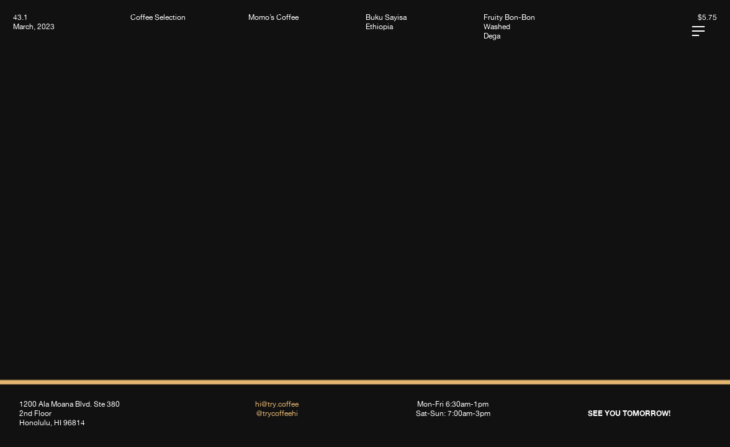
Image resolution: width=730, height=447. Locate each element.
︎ (698, 31)
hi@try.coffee (277, 404)
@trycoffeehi (277, 413)
